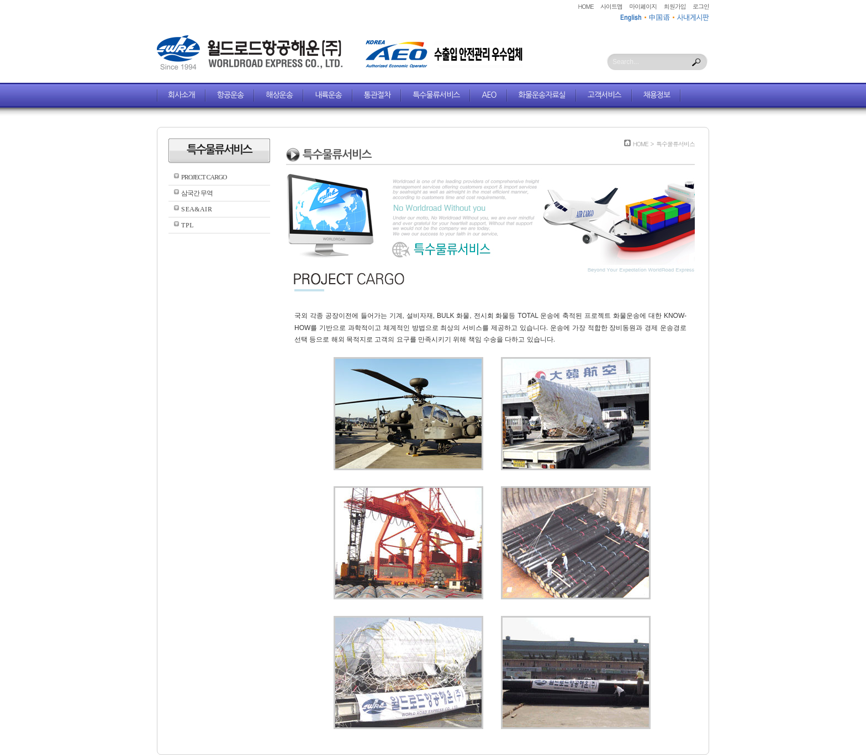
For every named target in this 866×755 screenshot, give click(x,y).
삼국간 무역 (197, 193)
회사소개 (181, 95)
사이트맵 (611, 6)
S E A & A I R (196, 209)
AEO (489, 95)
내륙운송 (328, 95)
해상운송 (279, 95)
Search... (625, 62)
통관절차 (377, 95)
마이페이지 (643, 6)
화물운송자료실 (542, 95)
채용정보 (656, 95)
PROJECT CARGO (203, 177)
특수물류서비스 (436, 95)
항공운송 (230, 95)
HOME (586, 6)
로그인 (701, 6)
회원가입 (675, 6)
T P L (187, 225)
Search (696, 62)
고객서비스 (604, 95)
